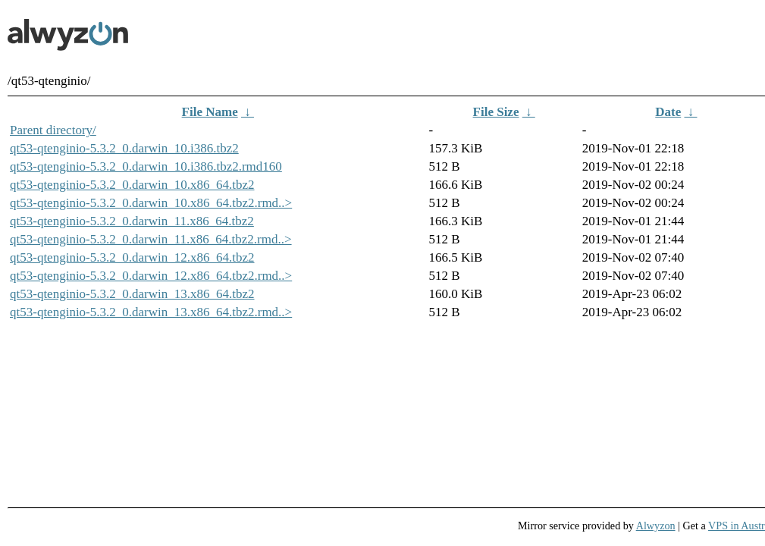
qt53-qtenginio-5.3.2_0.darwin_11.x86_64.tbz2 (132, 221)
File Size (496, 112)
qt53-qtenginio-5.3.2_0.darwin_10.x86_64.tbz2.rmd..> (151, 203)
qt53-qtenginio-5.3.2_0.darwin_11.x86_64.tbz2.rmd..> (151, 239)
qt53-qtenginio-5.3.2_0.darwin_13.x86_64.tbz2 (132, 294)
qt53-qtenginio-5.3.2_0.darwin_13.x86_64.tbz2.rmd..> (151, 312)
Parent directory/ (53, 130)
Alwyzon (656, 525)
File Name (210, 112)
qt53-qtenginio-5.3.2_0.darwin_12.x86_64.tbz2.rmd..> (151, 275)
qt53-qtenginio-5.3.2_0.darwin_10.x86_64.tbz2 (132, 184)
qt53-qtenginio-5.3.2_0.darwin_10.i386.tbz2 (124, 148)
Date (668, 112)
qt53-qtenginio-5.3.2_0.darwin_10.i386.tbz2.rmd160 (146, 166)
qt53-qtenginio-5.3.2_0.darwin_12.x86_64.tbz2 (132, 257)
